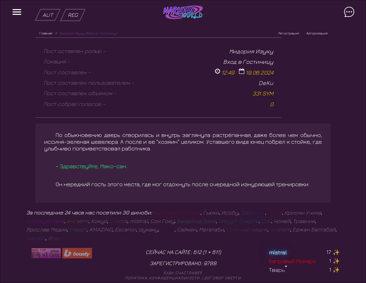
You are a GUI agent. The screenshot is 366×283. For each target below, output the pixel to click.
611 (215, 252)
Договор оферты (222, 277)
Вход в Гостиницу (248, 61)
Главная (45, 33)
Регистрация (288, 33)
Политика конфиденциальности (162, 277)
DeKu (265, 82)
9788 (210, 263)
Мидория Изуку (251, 51)
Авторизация (316, 33)
